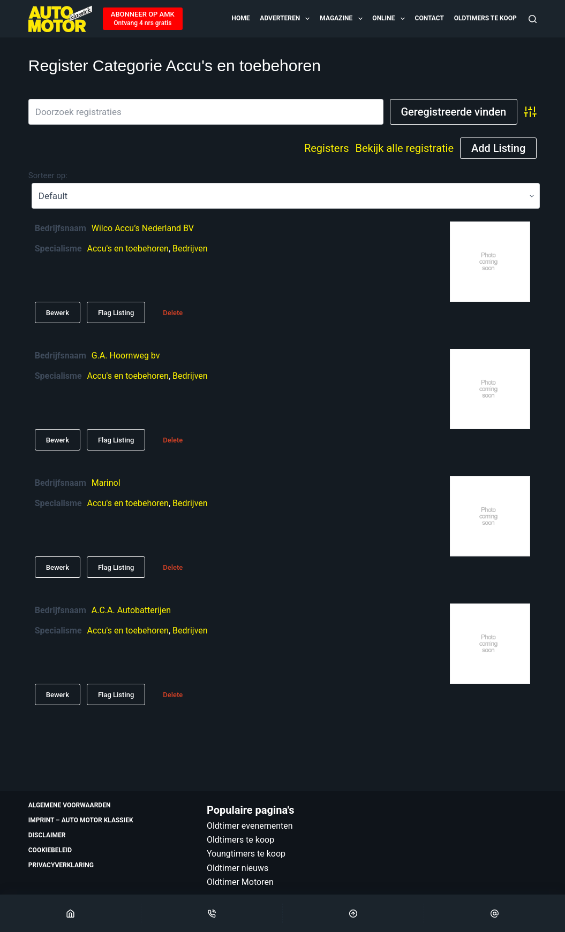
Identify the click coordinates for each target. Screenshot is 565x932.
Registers (326, 148)
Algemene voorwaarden (69, 805)
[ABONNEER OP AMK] (143, 18)
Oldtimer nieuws (237, 868)
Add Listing (498, 148)
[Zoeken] (533, 19)
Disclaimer (47, 835)
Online (389, 18)
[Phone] (211, 913)
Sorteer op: (47, 175)
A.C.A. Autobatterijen (131, 610)
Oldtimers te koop (485, 18)
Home (241, 18)
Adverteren (285, 18)
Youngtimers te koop (246, 854)
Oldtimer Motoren (240, 882)
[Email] (494, 913)
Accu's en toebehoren (128, 248)
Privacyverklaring (61, 865)
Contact (429, 18)
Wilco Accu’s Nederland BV (143, 228)
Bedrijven (190, 248)
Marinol (106, 483)
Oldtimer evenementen (250, 826)
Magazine (342, 18)
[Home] (70, 913)
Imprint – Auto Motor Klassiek (80, 820)
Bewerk (57, 313)
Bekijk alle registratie (404, 148)
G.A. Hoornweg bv (126, 355)
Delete (173, 313)
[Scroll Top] (353, 913)
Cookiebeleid (50, 850)
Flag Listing (116, 313)
